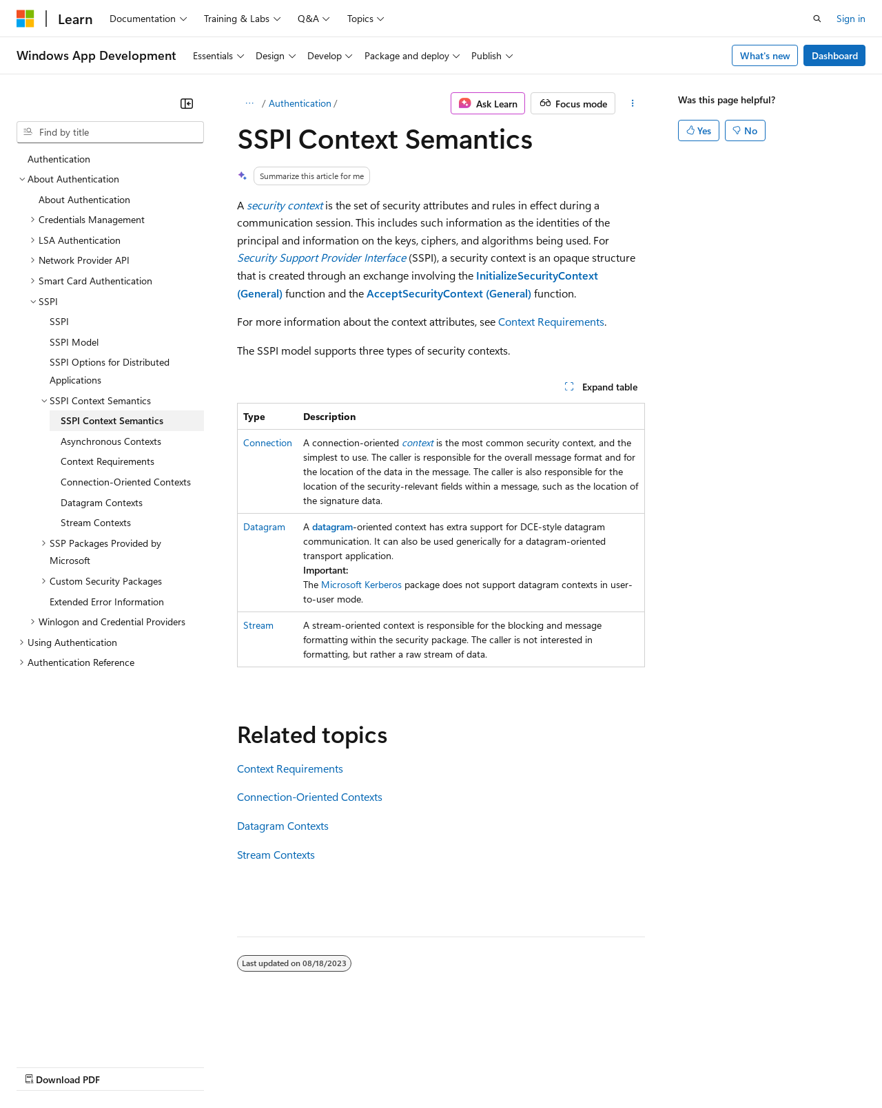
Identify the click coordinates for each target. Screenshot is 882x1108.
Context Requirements (551, 321)
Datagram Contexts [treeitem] (102, 502)
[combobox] (110, 132)
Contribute (246, 1065)
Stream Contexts (276, 854)
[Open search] (817, 18)
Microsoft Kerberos (361, 584)
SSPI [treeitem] (59, 321)
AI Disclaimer (44, 1065)
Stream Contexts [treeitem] (96, 522)
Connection (267, 442)
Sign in (851, 18)
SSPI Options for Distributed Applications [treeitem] (110, 370)
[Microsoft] (25, 19)
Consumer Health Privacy (395, 1065)
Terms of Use (503, 1065)
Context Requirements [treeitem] (107, 461)
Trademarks (571, 1065)
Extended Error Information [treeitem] (107, 601)
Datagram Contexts (283, 825)
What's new (765, 55)
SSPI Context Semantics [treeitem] (112, 420)
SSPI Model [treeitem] (74, 341)
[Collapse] (187, 103)
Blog (187, 1065)
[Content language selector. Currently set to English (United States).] (80, 1033)
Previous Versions (125, 1065)
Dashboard (835, 55)
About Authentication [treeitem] (84, 199)
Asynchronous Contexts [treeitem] (111, 441)
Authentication (300, 102)
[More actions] (633, 103)
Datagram (264, 526)
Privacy (301, 1065)
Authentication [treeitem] (59, 158)
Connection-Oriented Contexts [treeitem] (126, 481)
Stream (258, 624)
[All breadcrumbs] (249, 103)
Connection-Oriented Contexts (309, 796)
